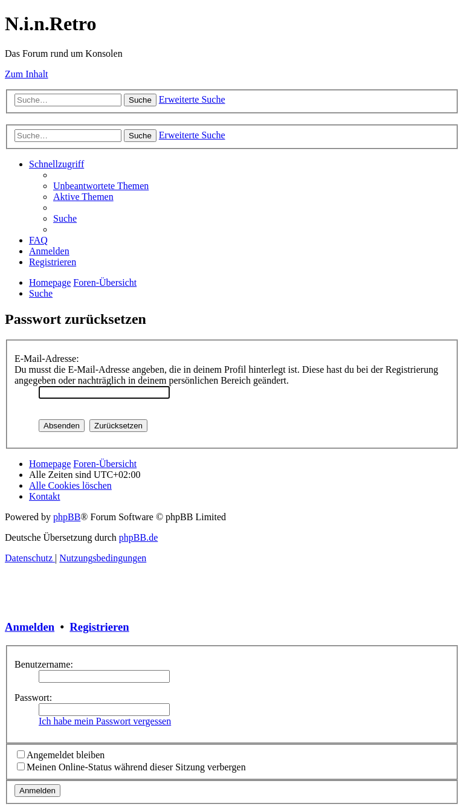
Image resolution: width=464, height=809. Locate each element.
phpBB (66, 517)
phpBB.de (138, 537)
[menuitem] (101, 186)
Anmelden (29, 626)
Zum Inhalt (26, 74)
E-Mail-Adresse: (46, 358)
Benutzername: (43, 664)
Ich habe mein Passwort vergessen (105, 721)
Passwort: (33, 697)
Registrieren (99, 626)
